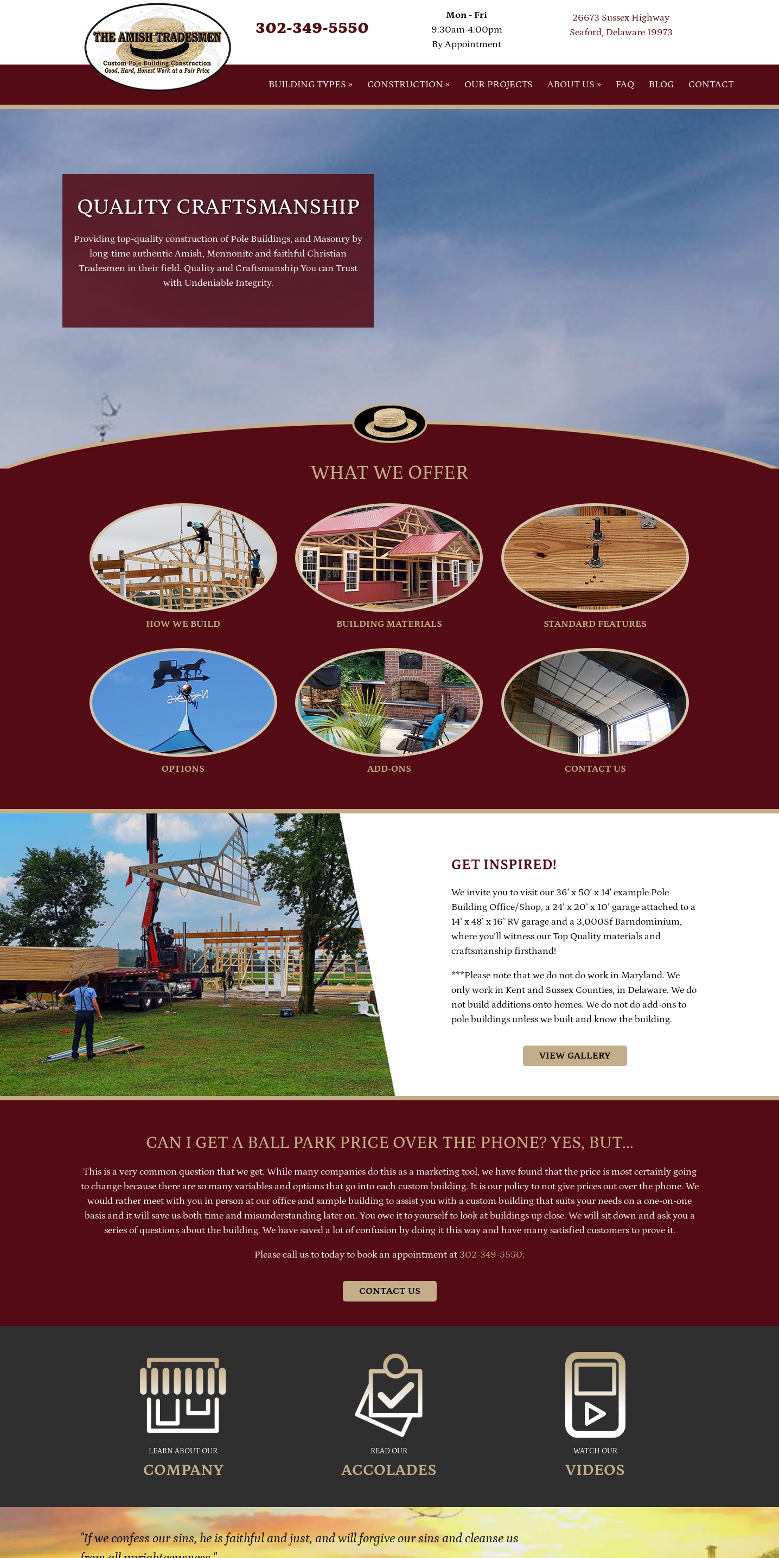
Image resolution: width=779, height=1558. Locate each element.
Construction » (408, 84)
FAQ (625, 84)
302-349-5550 (312, 28)
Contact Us (389, 1291)
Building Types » (311, 84)
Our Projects (498, 84)
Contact (711, 84)
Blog (661, 84)
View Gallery (575, 1055)
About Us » (574, 84)
